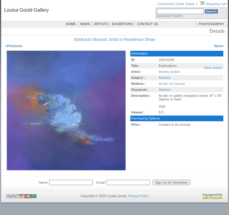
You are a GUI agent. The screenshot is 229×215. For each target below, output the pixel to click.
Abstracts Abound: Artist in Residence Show (114, 39)
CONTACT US (147, 24)
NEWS (85, 24)
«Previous (13, 46)
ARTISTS (101, 24)
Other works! (213, 68)
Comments (165, 4)
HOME (71, 24)
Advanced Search (170, 16)
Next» (219, 46)
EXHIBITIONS (122, 24)
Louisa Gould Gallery (26, 10)
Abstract (165, 77)
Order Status (185, 4)
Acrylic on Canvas (172, 83)
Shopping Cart (213, 4)
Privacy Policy (138, 196)
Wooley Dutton (169, 71)
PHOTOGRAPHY (211, 24)
